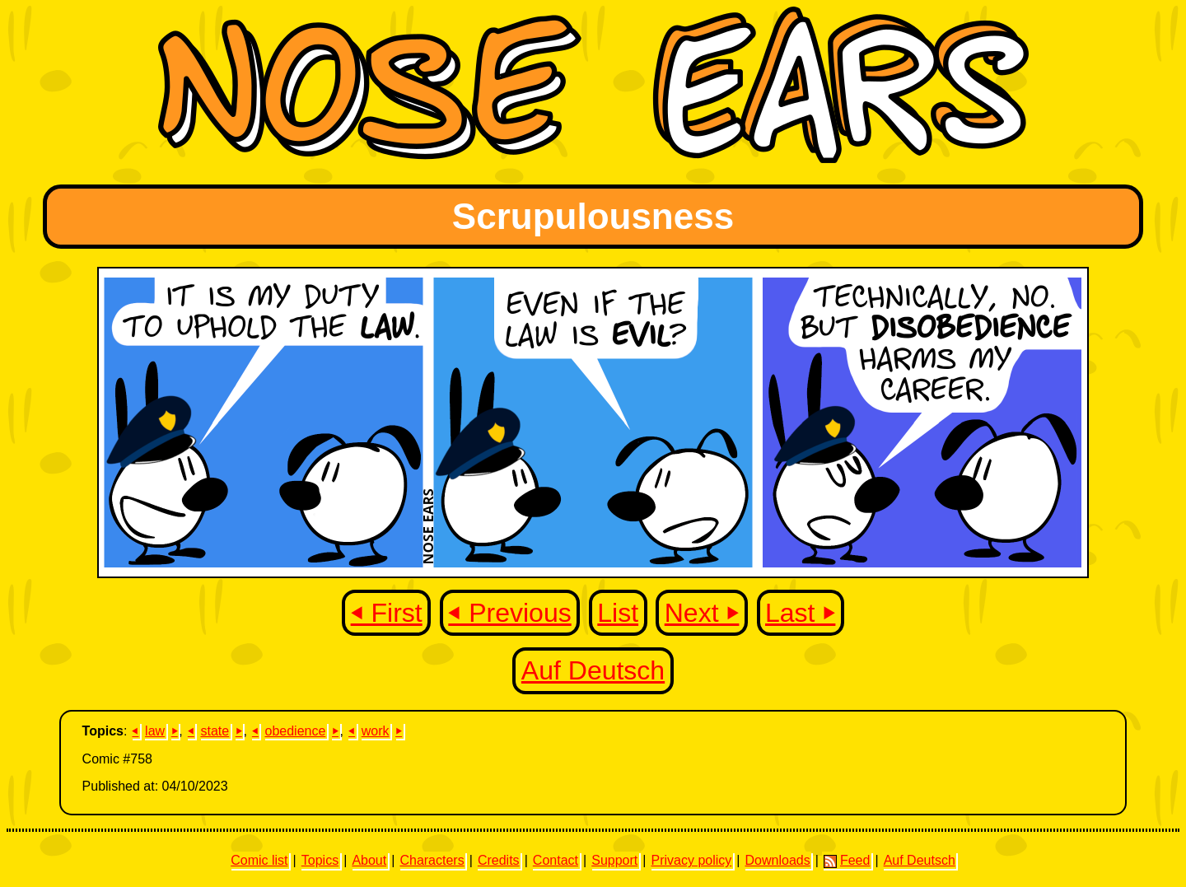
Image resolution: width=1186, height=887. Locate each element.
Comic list (259, 860)
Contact (555, 860)
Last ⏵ (800, 613)
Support (614, 860)
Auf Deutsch (593, 670)
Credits (499, 860)
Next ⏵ (702, 613)
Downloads (777, 860)
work (376, 731)
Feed (847, 860)
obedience (295, 731)
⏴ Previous (509, 613)
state (214, 731)
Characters (431, 860)
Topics (320, 860)
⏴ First (387, 613)
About (369, 860)
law (155, 731)
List (617, 613)
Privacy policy (691, 860)
